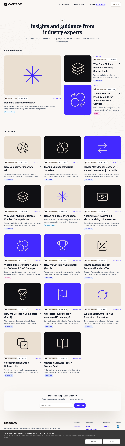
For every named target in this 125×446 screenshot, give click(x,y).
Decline (111, 441)
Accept (93, 441)
